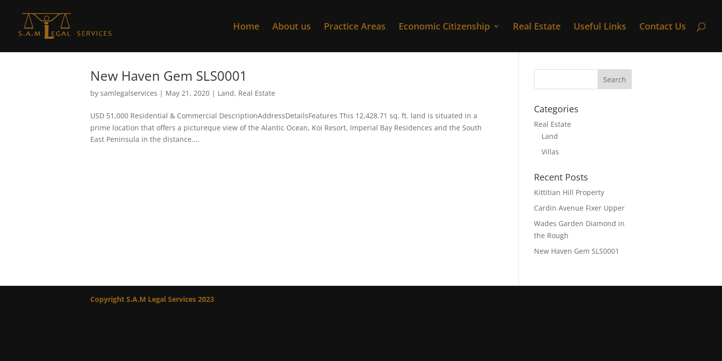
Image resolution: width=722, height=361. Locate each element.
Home (246, 27)
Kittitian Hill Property (569, 192)
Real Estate (537, 27)
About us (291, 27)
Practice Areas (355, 27)
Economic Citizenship (444, 27)
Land (226, 93)
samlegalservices (128, 93)
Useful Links (600, 27)
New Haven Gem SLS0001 (168, 76)
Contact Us (662, 27)
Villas (550, 151)
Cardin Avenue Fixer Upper (579, 208)
